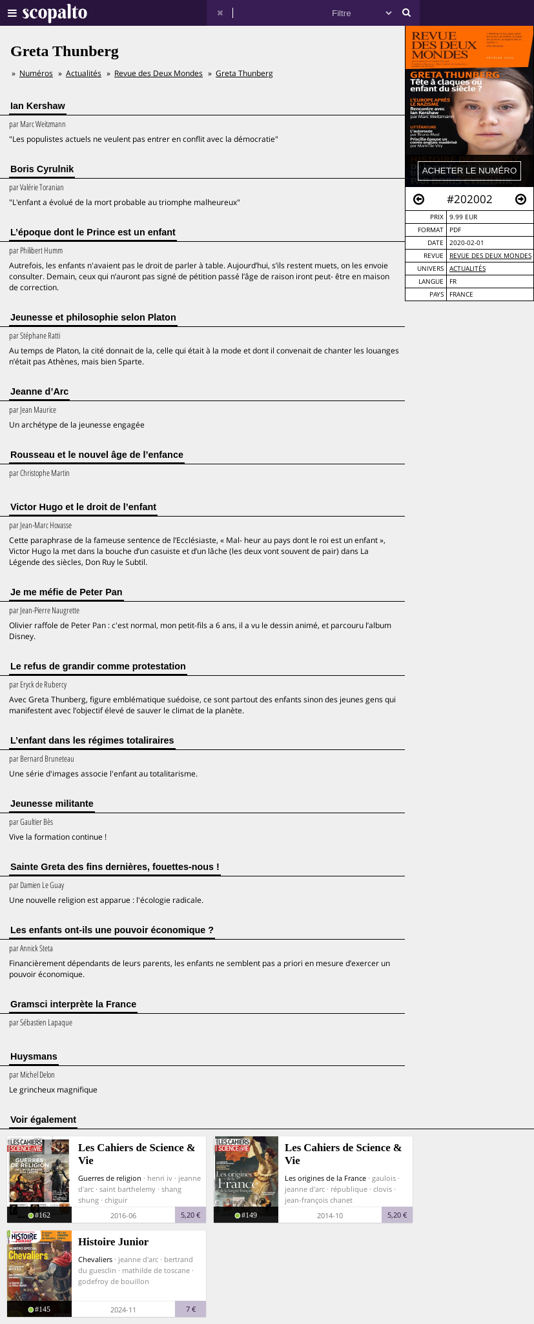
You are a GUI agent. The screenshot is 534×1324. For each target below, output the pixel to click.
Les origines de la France (325, 1178)
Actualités (467, 268)
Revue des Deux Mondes (490, 256)
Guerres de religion (109, 1178)
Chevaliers (95, 1259)
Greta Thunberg (244, 73)
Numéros (36, 73)
